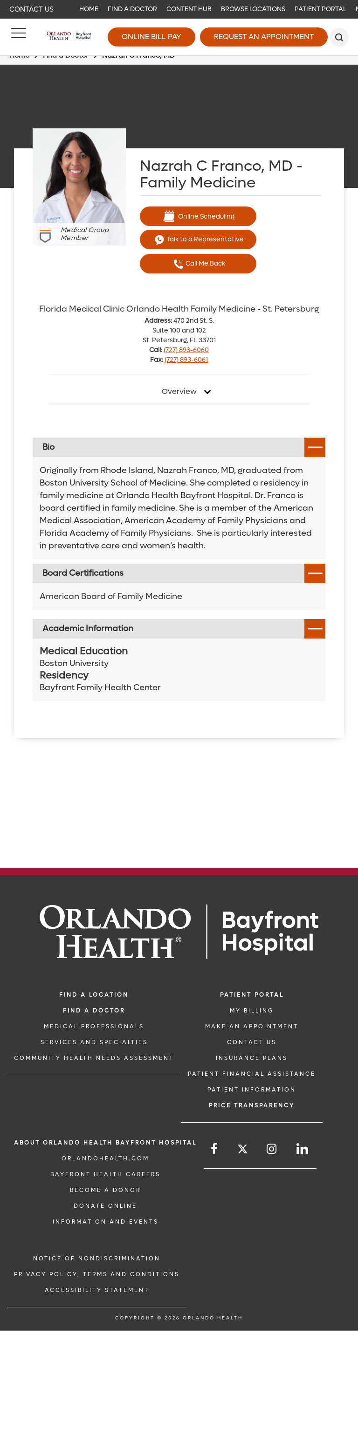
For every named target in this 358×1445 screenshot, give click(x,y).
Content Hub (189, 9)
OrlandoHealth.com (105, 1158)
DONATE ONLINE (105, 1206)
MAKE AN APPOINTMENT (251, 1026)
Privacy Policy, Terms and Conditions (96, 1274)
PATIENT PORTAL (252, 995)
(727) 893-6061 (186, 359)
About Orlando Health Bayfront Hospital (105, 1142)
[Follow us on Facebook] (215, 1149)
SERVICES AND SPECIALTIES (94, 1042)
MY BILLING (252, 1010)
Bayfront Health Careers (105, 1174)
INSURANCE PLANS (252, 1058)
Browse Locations (253, 9)
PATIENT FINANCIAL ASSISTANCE (252, 1074)
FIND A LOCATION (94, 995)
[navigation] (179, 9)
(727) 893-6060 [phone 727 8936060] (186, 350)
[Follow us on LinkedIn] (303, 1149)
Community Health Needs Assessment (94, 1058)
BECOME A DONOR (105, 1190)
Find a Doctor (132, 9)
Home (88, 9)
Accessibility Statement (97, 1290)
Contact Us (31, 9)
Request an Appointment (264, 36)
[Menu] (18, 37)
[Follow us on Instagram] (272, 1149)
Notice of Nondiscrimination (96, 1258)
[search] (339, 37)
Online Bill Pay (151, 36)
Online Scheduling (198, 216)
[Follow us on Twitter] (242, 1150)
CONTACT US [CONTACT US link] (251, 1042)
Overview (179, 391)
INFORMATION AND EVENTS (105, 1221)
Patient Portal (320, 9)
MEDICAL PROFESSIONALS (94, 1026)
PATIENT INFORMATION (251, 1089)
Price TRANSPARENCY (252, 1105)
